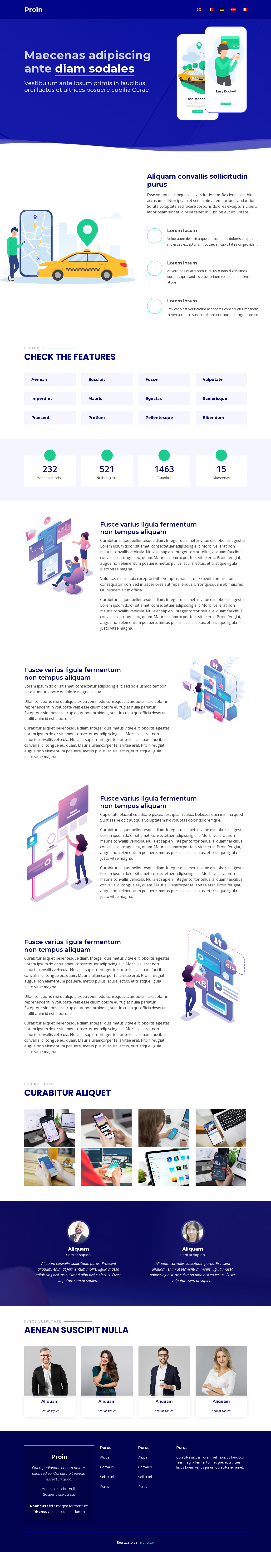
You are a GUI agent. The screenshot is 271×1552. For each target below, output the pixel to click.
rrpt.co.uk (147, 1542)
